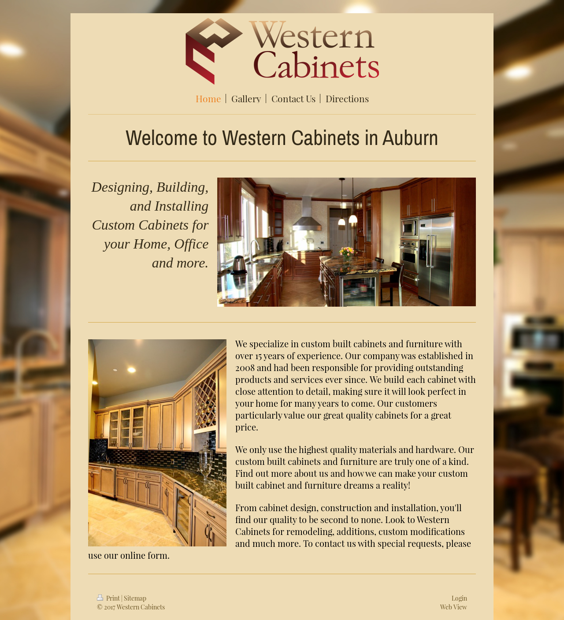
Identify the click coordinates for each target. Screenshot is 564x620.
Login (459, 598)
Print (109, 598)
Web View (453, 607)
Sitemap (135, 598)
